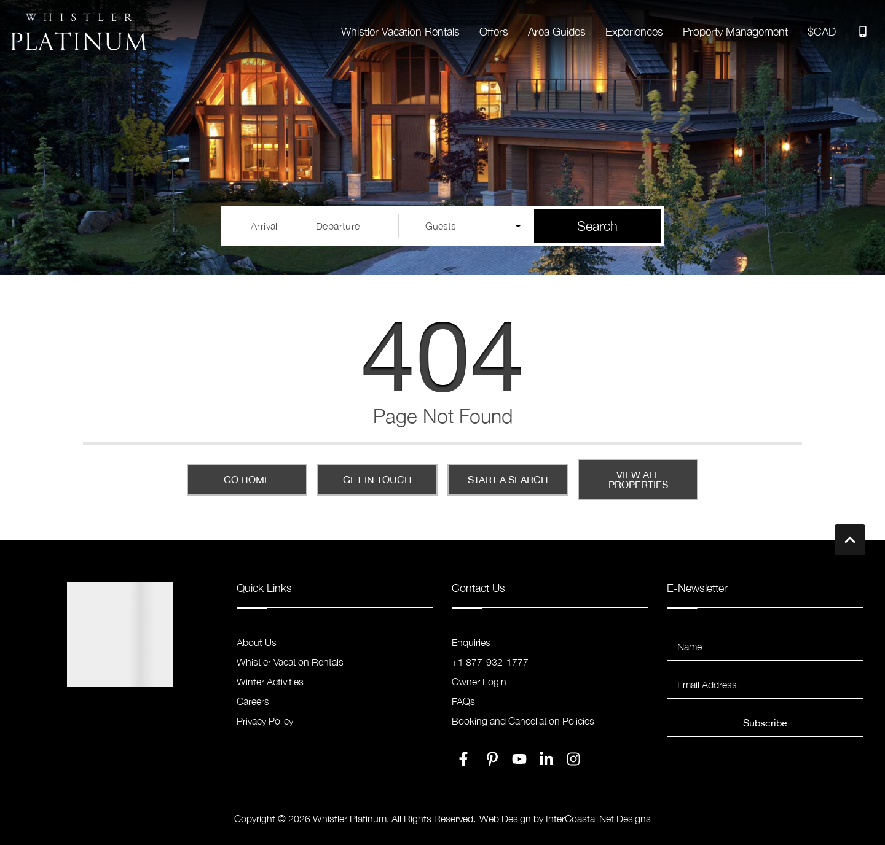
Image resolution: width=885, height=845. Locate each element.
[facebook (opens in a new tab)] (465, 759)
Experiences (634, 31)
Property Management (735, 31)
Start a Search (508, 479)
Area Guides (557, 31)
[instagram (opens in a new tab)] (573, 759)
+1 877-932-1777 (490, 662)
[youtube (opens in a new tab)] (519, 759)
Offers (493, 31)
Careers (253, 701)
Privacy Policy (265, 720)
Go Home (247, 479)
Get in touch (377, 479)
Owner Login (479, 681)
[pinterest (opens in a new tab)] (492, 759)
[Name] (765, 647)
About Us (257, 642)
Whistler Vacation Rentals (400, 31)
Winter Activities (270, 681)
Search (597, 226)
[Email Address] (765, 685)
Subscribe (765, 722)
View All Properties (638, 479)
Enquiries (471, 642)
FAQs (463, 701)
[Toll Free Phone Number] (863, 31)
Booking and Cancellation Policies (523, 720)
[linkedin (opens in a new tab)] (546, 759)
